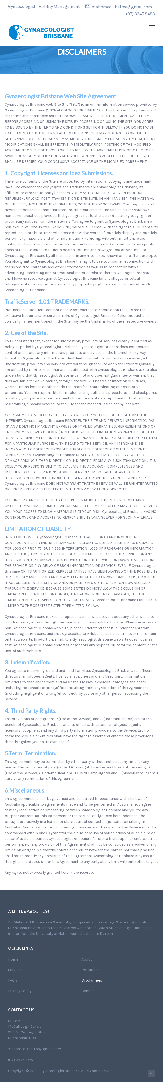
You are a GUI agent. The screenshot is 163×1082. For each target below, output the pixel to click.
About (87, 959)
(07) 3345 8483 (140, 13)
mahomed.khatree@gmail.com (122, 7)
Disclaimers (92, 980)
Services (15, 969)
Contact (88, 990)
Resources (90, 969)
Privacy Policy (19, 990)
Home (13, 959)
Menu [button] (150, 27)
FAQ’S (13, 980)
